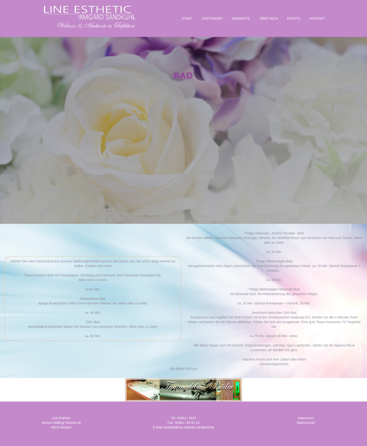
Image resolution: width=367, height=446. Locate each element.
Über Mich (268, 18)
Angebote (241, 18)
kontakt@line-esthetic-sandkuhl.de (189, 427)
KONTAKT (317, 18)
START (187, 18)
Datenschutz (306, 423)
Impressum (306, 418)
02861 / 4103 (186, 418)
